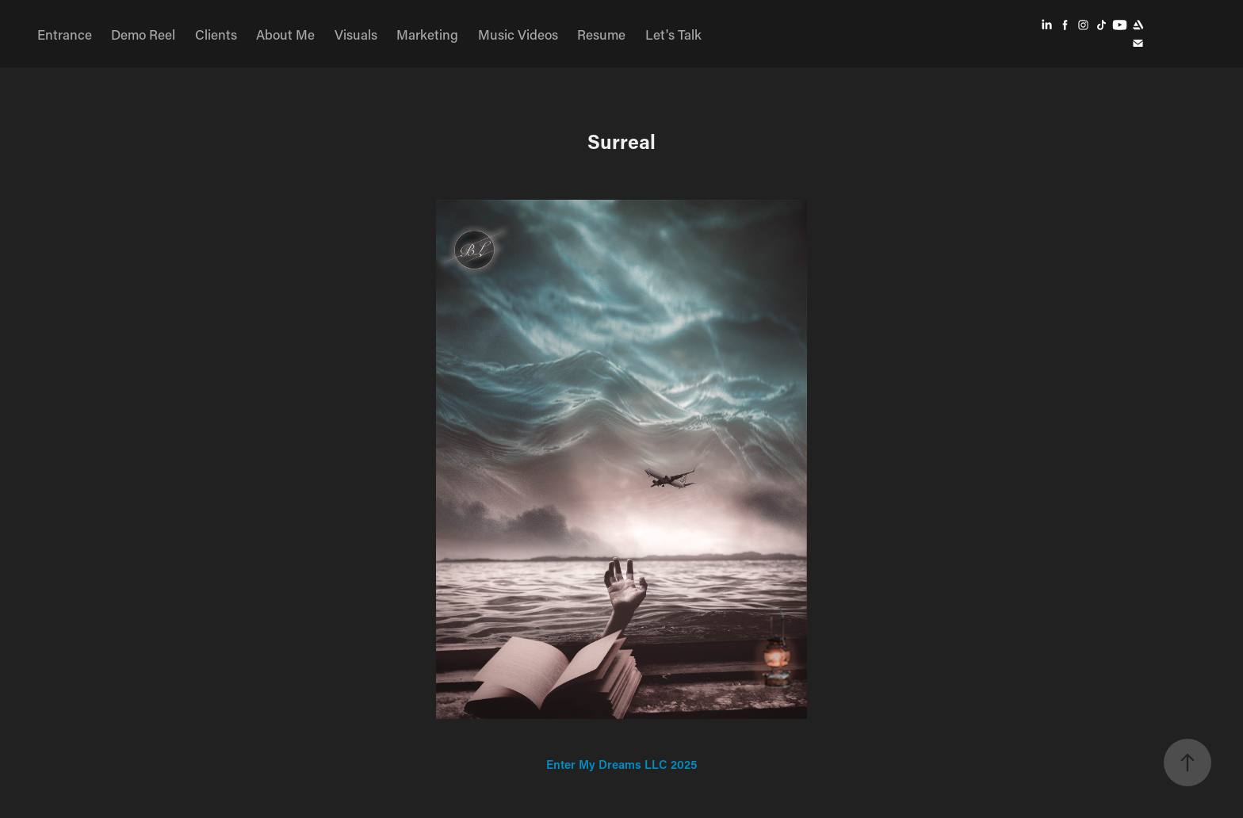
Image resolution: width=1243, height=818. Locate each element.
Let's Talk (673, 34)
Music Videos (518, 34)
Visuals (356, 34)
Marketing (427, 34)
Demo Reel (143, 34)
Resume (601, 34)
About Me (285, 34)
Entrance (64, 34)
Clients (216, 34)
